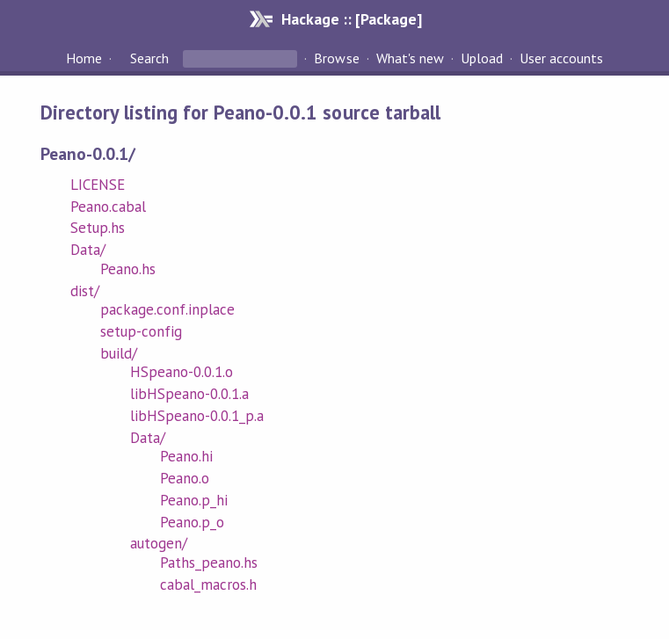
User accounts (561, 58)
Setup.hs (97, 227)
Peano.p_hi (194, 500)
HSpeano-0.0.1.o (181, 371)
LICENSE (97, 184)
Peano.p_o (192, 522)
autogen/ (158, 543)
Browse (336, 58)
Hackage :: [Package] (351, 19)
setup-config (141, 331)
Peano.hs (128, 269)
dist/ (84, 291)
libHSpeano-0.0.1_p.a (197, 415)
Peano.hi (186, 456)
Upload (482, 58)
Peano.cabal (108, 206)
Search (149, 58)
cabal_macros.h (208, 584)
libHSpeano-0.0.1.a (189, 393)
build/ (118, 353)
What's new (410, 58)
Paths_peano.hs (209, 562)
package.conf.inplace (167, 309)
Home (84, 58)
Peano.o (184, 478)
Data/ (87, 249)
